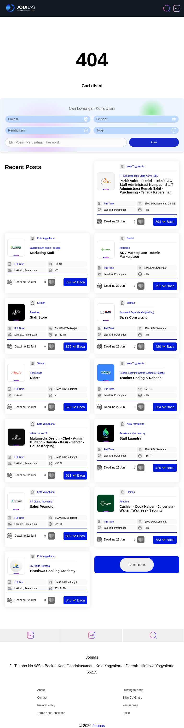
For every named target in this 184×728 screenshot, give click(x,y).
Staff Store (38, 317)
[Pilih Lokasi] (48, 119)
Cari (154, 142)
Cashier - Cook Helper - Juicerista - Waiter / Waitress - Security (147, 508)
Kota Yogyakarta (135, 166)
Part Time (109, 389)
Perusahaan (130, 705)
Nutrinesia (125, 248)
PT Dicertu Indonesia (41, 501)
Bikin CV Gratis (132, 697)
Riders (35, 378)
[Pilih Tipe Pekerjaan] (136, 130)
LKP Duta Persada (40, 566)
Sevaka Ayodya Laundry (132, 433)
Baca (164, 222)
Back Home (137, 565)
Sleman (41, 303)
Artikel (126, 713)
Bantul (130, 238)
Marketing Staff (42, 253)
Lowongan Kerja (132, 690)
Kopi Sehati (36, 373)
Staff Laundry (130, 438)
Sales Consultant (133, 317)
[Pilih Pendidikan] (48, 130)
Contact (42, 697)
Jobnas (98, 726)
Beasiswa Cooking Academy (52, 571)
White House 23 (38, 433)
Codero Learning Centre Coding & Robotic (142, 373)
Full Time (109, 203)
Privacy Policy (46, 705)
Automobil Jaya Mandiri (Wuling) (137, 312)
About (41, 690)
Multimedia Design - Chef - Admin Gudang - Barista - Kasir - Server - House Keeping (57, 442)
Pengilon (124, 501)
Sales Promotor (42, 506)
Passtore (34, 312)
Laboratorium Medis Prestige (45, 248)
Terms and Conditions (51, 713)
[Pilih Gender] (136, 119)
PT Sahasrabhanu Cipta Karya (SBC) (139, 176)
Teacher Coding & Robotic (140, 378)
